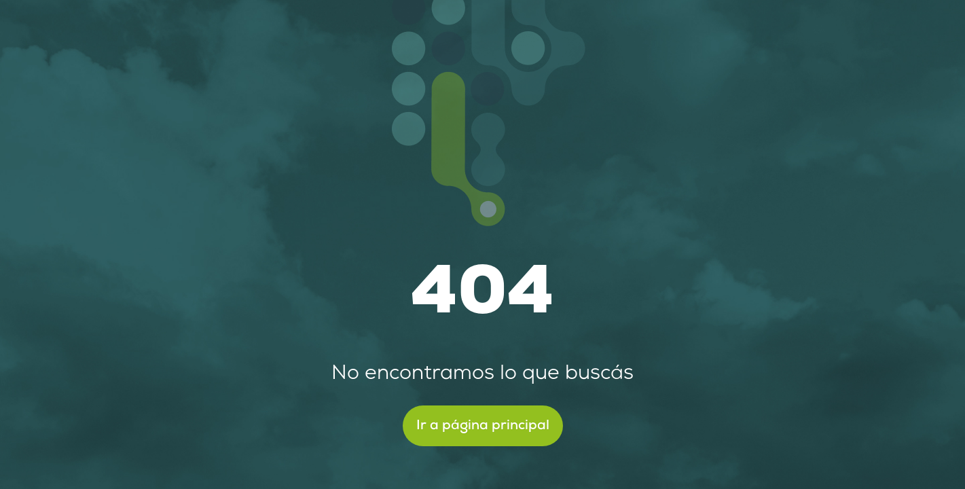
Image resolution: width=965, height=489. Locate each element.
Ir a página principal (482, 426)
